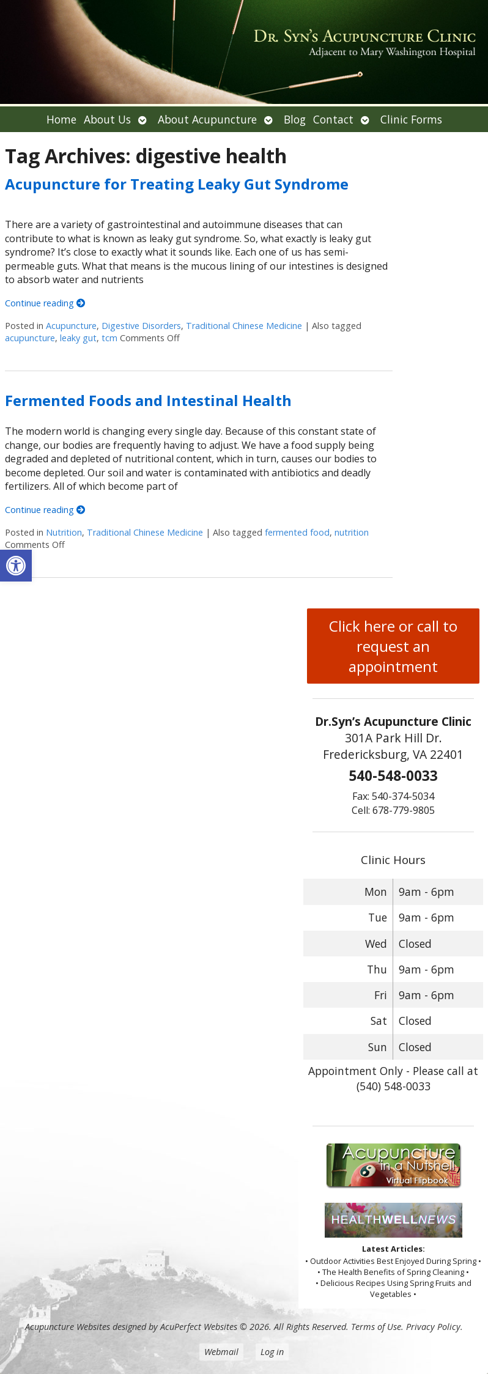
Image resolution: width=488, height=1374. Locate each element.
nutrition (352, 532)
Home (61, 119)
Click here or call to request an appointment (393, 646)
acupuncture (30, 338)
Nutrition (64, 532)
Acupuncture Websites (67, 1326)
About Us (107, 119)
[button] (16, 566)
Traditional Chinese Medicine (244, 325)
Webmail (221, 1351)
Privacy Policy (433, 1326)
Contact (333, 119)
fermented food (297, 532)
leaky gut (78, 338)
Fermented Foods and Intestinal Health (148, 400)
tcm (109, 338)
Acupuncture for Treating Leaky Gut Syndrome (177, 184)
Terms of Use (376, 1326)
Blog (295, 119)
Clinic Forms (411, 119)
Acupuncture (71, 325)
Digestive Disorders (141, 325)
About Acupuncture (207, 119)
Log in (272, 1351)
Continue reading (45, 303)
